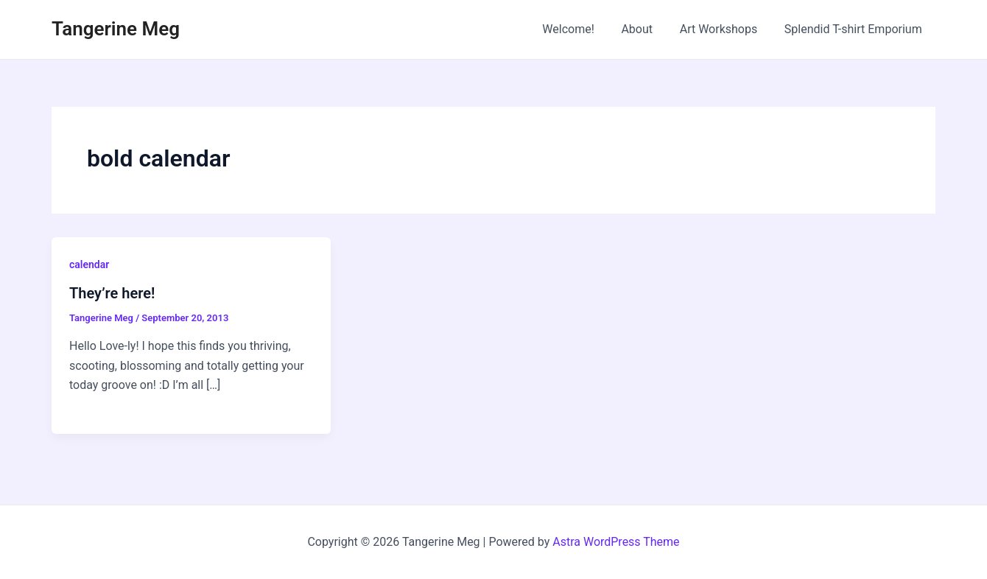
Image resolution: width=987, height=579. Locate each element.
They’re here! (112, 293)
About (645, 29)
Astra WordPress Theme (615, 542)
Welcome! (580, 29)
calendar (89, 264)
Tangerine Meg (116, 29)
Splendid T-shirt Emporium (855, 29)
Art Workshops (724, 29)
